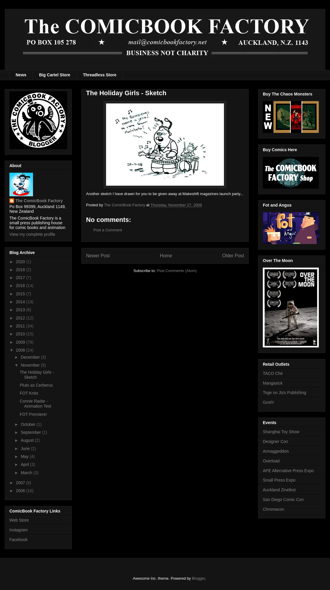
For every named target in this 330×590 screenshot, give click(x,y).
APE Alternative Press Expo (288, 470)
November (31, 365)
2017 (21, 277)
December (31, 357)
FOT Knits (29, 393)
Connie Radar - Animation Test (35, 403)
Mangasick (273, 383)
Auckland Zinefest (279, 489)
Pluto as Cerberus (36, 385)
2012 (21, 318)
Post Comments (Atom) (177, 270)
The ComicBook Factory (39, 200)
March (27, 472)
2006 (21, 490)
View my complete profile (32, 234)
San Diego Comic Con (283, 499)
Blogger (198, 578)
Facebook (18, 539)
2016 (21, 285)
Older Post (233, 255)
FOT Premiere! (33, 414)
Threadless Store (99, 74)
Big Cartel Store (54, 74)
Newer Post (98, 255)
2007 (21, 482)
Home (166, 255)
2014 (21, 301)
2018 (21, 269)
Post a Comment (107, 230)
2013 (21, 309)
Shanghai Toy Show (281, 431)
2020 (21, 261)
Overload (271, 461)
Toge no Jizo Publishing (284, 392)
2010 (21, 334)
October (29, 424)
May (25, 456)
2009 (21, 342)
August (27, 440)
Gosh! (268, 402)
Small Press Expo (279, 480)
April (25, 464)
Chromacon (273, 509)
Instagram (18, 530)
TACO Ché (273, 373)
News (21, 74)
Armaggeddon (276, 451)
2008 (21, 350)
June (26, 448)
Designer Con (275, 441)
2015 (21, 293)
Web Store (19, 520)
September (31, 432)
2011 (21, 326)
